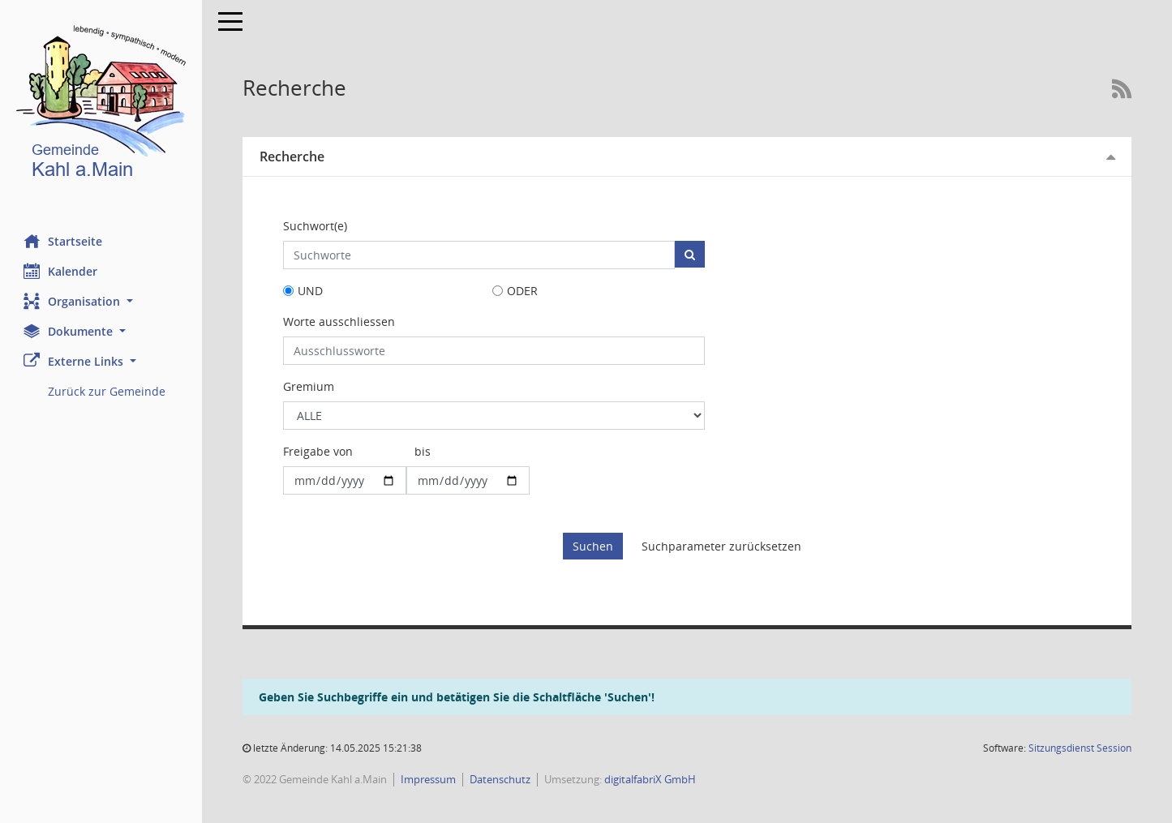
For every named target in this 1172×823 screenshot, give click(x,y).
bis (423, 451)
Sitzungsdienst (1079, 748)
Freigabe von (319, 451)
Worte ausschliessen (340, 321)
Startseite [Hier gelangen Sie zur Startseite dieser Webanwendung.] (63, 241)
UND (311, 290)
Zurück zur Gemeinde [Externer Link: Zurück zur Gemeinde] (107, 391)
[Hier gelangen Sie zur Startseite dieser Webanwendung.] (101, 105)
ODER (522, 290)
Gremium (309, 386)
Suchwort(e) (316, 226)
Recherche (292, 156)
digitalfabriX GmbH (651, 779)
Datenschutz (500, 779)
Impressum (429, 779)
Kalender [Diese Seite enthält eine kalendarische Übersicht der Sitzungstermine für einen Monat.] (61, 271)
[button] (101, 301)
